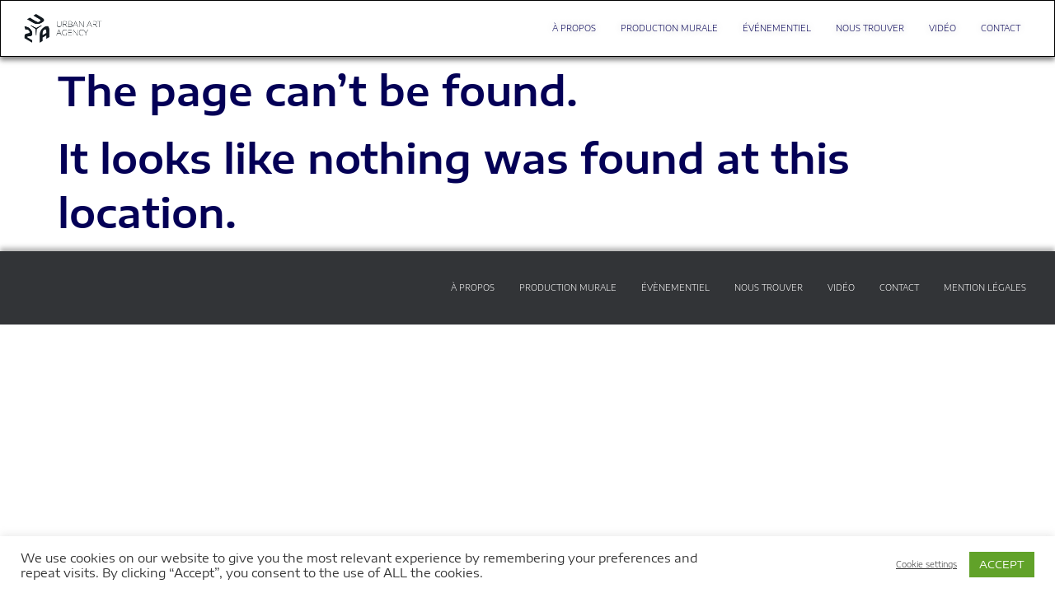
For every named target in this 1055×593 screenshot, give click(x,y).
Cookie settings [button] (926, 565)
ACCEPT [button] (1002, 564)
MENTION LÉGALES (985, 287)
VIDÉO (942, 28)
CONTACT (1000, 28)
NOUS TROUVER (870, 28)
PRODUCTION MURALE (669, 28)
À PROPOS (574, 28)
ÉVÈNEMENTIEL (675, 287)
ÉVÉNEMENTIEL (777, 28)
